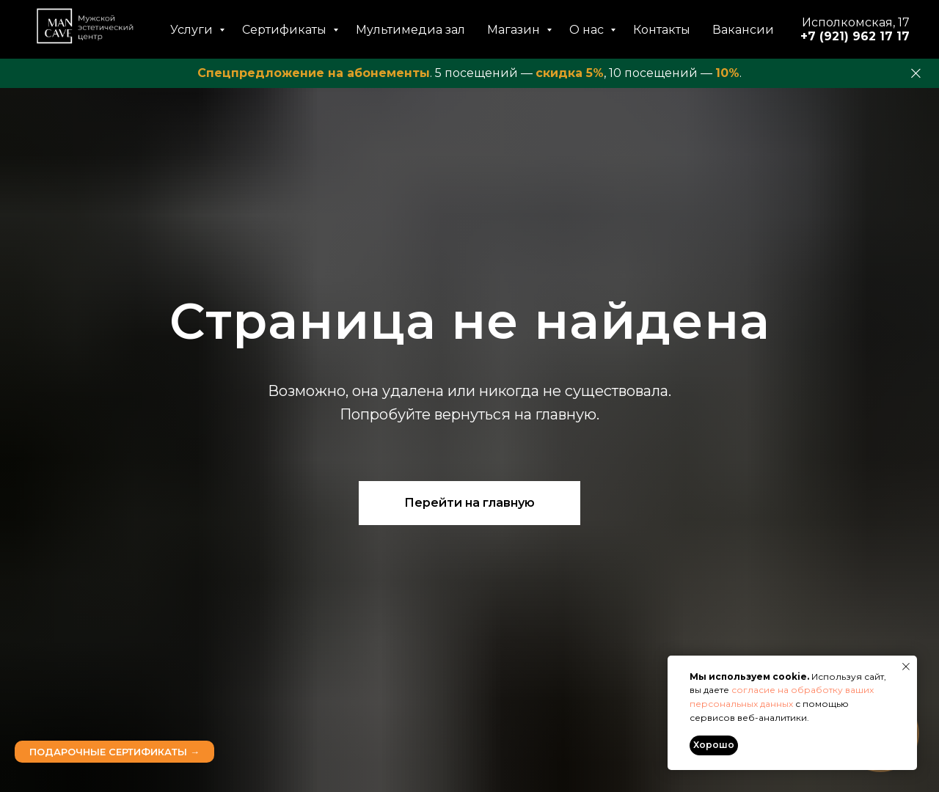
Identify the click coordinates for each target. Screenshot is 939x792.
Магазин (515, 30)
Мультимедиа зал (410, 30)
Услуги (193, 30)
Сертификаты (285, 30)
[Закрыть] (915, 73)
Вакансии (743, 30)
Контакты (661, 30)
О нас (588, 30)
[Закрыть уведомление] (906, 666)
